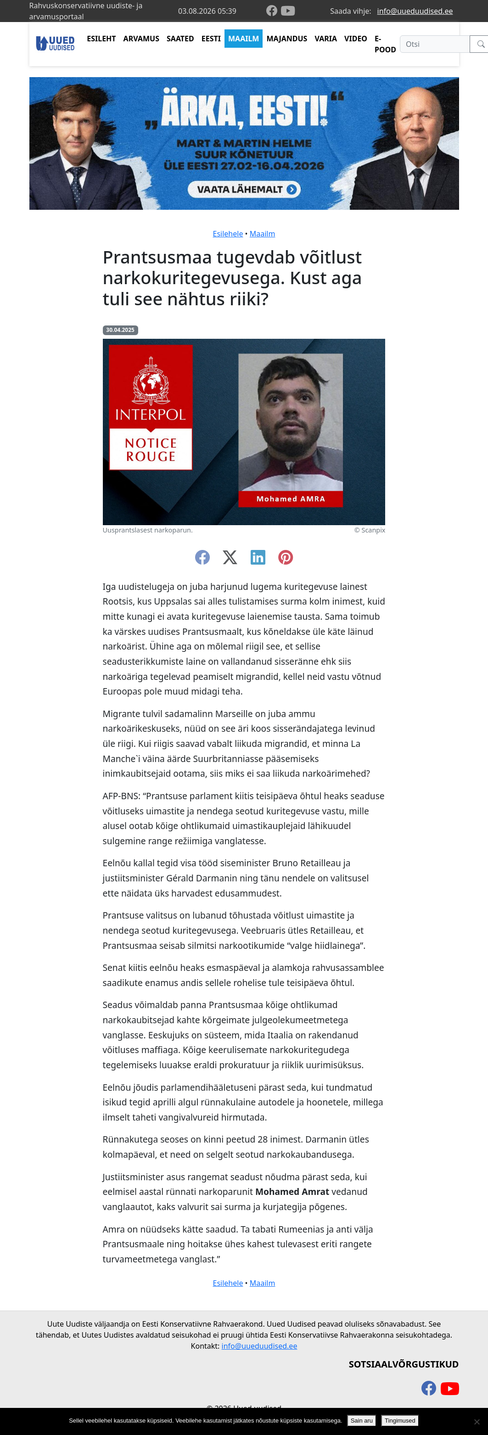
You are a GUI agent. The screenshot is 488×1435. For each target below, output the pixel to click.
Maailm (262, 234)
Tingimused (400, 1420)
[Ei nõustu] (476, 1421)
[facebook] (273, 11)
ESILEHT (101, 39)
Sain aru (362, 1420)
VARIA (325, 39)
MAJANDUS (286, 39)
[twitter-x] (230, 560)
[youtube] (288, 11)
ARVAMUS (141, 39)
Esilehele (228, 234)
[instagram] (285, 560)
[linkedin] (258, 560)
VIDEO (355, 39)
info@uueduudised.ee (415, 11)
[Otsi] (435, 44)
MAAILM (243, 39)
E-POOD (385, 44)
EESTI (211, 39)
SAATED (180, 39)
